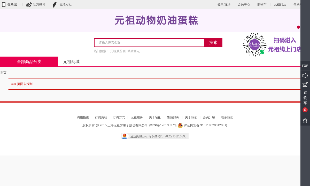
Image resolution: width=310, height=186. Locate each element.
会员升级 (209, 117)
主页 (3, 72)
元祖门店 (280, 4)
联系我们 (227, 117)
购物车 (262, 4)
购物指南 (83, 117)
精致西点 (133, 51)
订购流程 (101, 117)
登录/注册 (224, 4)
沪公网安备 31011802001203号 (202, 125)
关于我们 (191, 117)
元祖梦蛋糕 (118, 51)
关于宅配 (155, 117)
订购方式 (119, 117)
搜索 (213, 42)
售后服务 (173, 117)
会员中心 (244, 4)
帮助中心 (299, 4)
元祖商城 (71, 61)
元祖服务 (137, 117)
